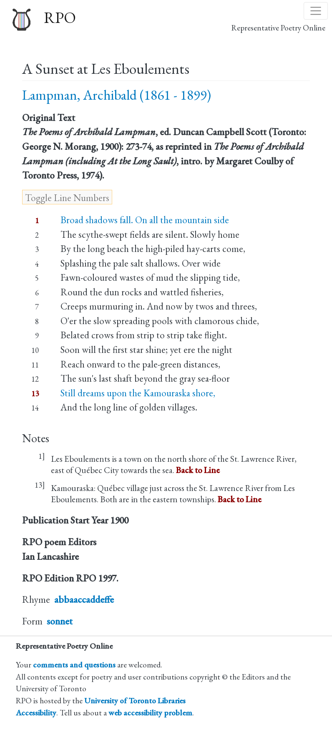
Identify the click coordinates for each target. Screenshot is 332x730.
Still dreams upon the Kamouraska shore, (137, 393)
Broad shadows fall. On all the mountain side (144, 220)
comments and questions (74, 665)
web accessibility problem (150, 712)
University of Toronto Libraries (135, 700)
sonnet (60, 621)
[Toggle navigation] (316, 11)
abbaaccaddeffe (84, 599)
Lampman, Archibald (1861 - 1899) (116, 95)
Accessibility (36, 712)
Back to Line (198, 470)
